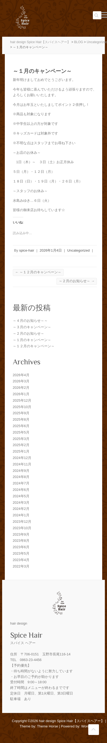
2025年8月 (21, 419)
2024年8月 (21, 477)
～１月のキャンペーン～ (32, 340)
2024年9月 (21, 471)
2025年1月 (21, 451)
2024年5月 (21, 496)
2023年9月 (21, 534)
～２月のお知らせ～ (77, 281)
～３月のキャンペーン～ (32, 327)
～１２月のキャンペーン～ (38, 272)
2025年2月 (21, 445)
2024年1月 (21, 515)
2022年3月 (21, 566)
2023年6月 (21, 547)
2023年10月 (22, 528)
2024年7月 (21, 483)
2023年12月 (22, 522)
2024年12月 (22, 458)
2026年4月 (21, 375)
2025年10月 (22, 407)
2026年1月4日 (51, 250)
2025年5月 (21, 432)
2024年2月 (21, 509)
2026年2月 (21, 388)
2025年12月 (22, 400)
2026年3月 (21, 381)
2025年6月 (21, 426)
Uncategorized (78, 250)
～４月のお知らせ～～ (30, 321)
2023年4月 (21, 560)
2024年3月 (21, 503)
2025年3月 (21, 439)
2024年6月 (21, 490)
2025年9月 (21, 413)
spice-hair (26, 250)
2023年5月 (21, 553)
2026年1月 (21, 394)
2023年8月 (21, 541)
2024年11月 (22, 464)
